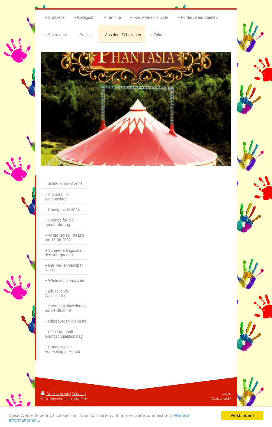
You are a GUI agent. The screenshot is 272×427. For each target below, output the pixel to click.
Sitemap (79, 394)
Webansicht (221, 398)
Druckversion (55, 394)
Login (226, 393)
